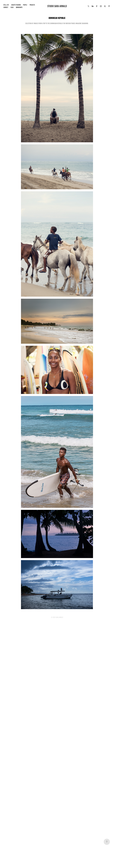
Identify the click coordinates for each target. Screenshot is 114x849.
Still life (6, 5)
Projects (32, 5)
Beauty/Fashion (16, 5)
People (25, 5)
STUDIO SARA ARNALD (57, 6)
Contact (5, 7)
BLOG (12, 7)
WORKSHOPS (19, 7)
